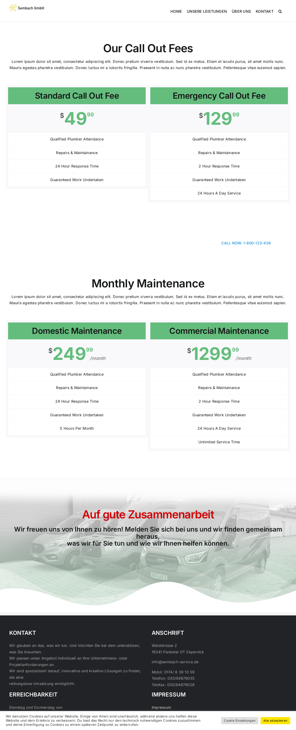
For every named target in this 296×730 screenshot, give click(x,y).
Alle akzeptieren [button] (275, 720)
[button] (280, 11)
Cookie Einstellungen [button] (240, 720)
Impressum (161, 707)
